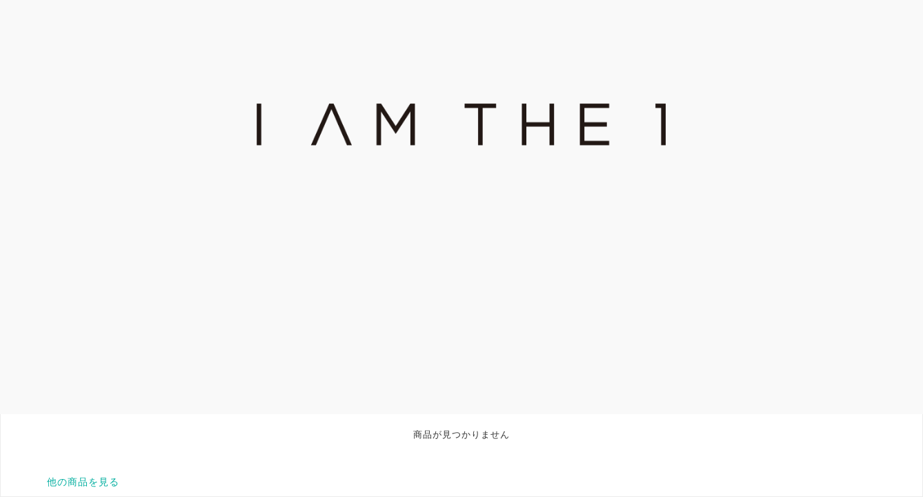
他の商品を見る (83, 481)
